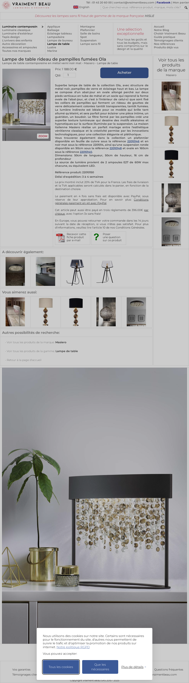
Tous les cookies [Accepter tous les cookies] (61, 667)
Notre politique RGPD (73, 647)
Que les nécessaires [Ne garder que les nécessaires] (100, 667)
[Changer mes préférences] (132, 667)
